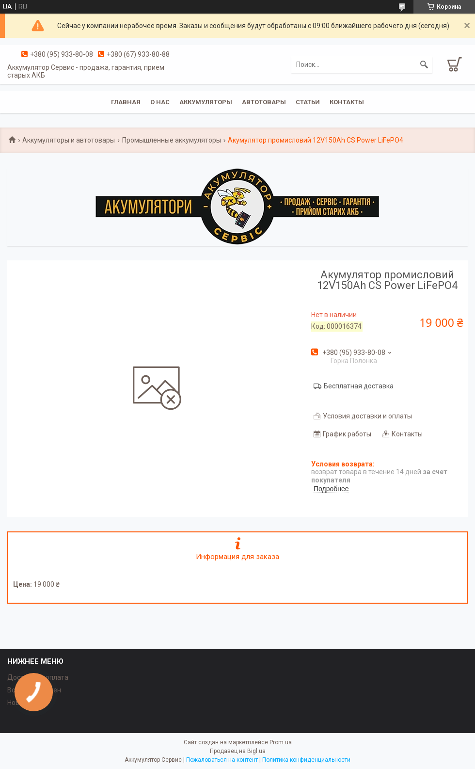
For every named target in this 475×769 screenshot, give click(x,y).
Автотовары (264, 102)
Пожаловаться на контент (222, 759)
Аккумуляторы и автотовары (68, 140)
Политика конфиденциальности (306, 759)
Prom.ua (280, 742)
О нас (160, 102)
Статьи (308, 102)
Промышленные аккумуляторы (171, 140)
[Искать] (424, 64)
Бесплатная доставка (359, 386)
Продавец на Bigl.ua (238, 751)
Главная (126, 102)
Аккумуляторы (205, 102)
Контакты (347, 102)
